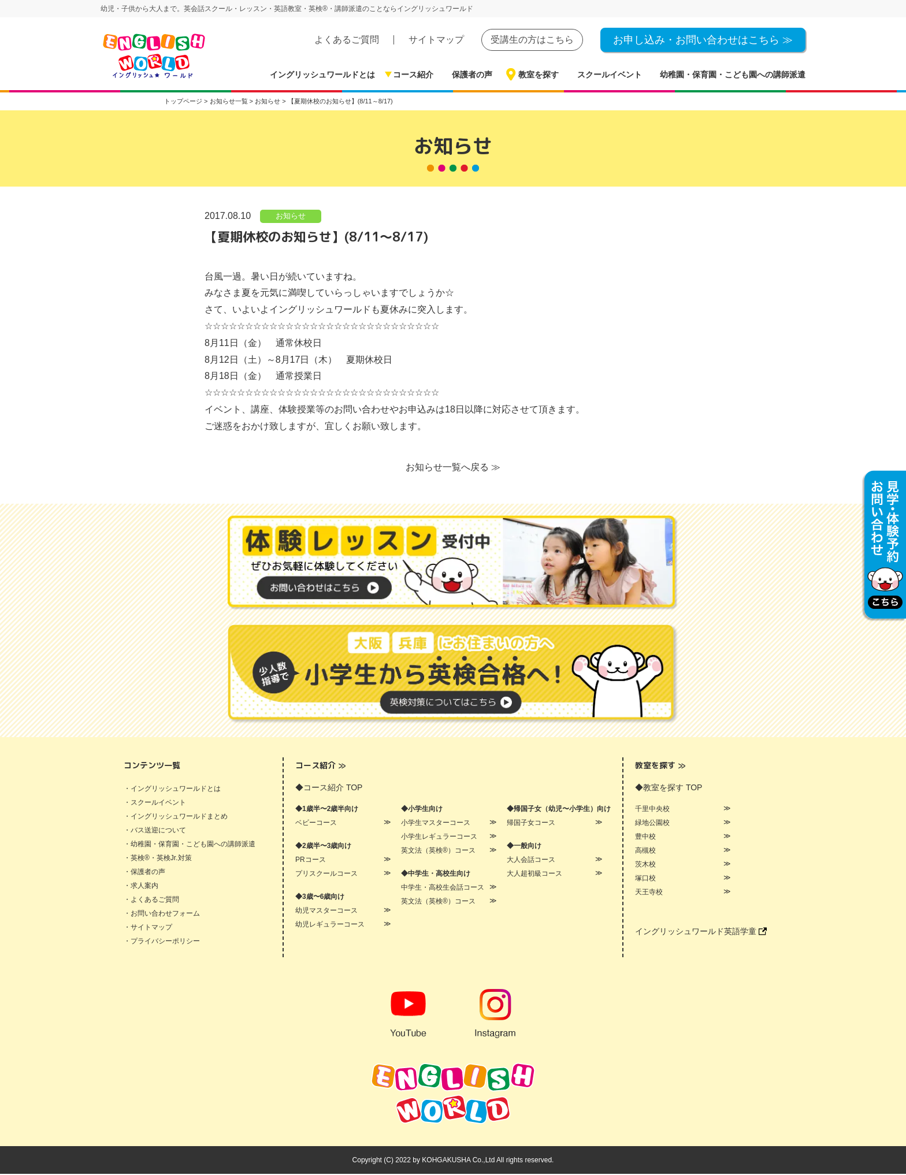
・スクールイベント (155, 804)
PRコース (310, 861)
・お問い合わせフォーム (162, 914)
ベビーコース (316, 824)
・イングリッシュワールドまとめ (176, 817)
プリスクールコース (326, 875)
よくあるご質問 (346, 39)
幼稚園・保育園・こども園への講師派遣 (732, 74)
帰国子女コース (531, 824)
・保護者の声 (144, 873)
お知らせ (290, 216)
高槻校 (645, 851)
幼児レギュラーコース (330, 925)
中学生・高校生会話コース (442, 888)
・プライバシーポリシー (162, 942)
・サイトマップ (148, 928)
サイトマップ (436, 39)
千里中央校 (652, 810)
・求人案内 (141, 887)
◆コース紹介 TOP (328, 788)
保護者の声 (472, 74)
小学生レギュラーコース (439, 838)
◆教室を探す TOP (668, 788)
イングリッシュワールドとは (322, 74)
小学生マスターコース (435, 824)
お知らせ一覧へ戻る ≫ (453, 468)
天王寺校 (649, 893)
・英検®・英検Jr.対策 (158, 859)
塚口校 (645, 879)
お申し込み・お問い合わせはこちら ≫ (703, 40)
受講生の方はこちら (532, 39)
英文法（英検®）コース (438, 851)
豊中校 (645, 838)
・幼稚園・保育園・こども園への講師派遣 (189, 845)
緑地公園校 (652, 824)
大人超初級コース (534, 875)
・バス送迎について (155, 831)
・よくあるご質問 (151, 901)
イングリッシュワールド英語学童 (701, 932)
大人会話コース (531, 861)
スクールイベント (609, 74)
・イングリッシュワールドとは (172, 790)
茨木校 (645, 865)
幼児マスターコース (326, 912)
